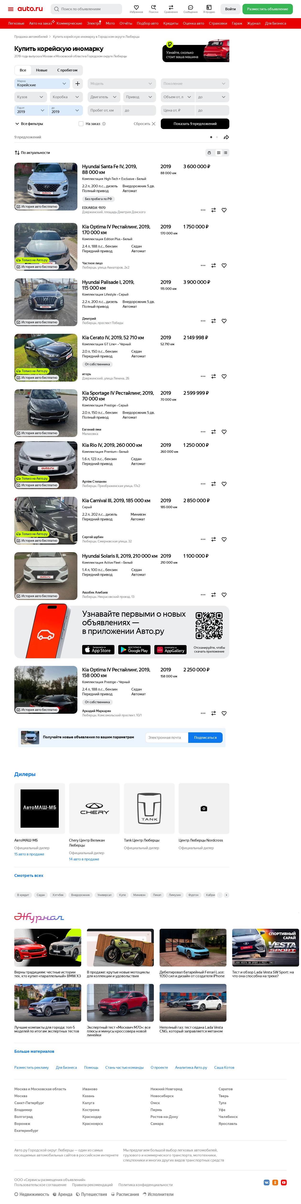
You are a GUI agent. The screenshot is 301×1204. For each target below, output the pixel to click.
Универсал (104, 895)
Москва (20, 1096)
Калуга (88, 1103)
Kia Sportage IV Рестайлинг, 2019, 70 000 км (118, 396)
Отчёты (126, 23)
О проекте (159, 1067)
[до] (212, 97)
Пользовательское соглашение (40, 1185)
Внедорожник (80, 895)
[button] (136, 9)
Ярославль (228, 1124)
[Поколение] (195, 83)
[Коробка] (66, 97)
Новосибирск (162, 1096)
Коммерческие (69, 23)
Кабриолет (213, 895)
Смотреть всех (28, 875)
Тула (222, 1103)
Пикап (157, 895)
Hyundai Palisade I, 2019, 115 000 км (108, 285)
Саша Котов (224, 1067)
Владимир (23, 1110)
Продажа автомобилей (31, 36)
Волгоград (23, 1117)
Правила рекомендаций (92, 1185)
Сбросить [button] (145, 123)
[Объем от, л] (178, 97)
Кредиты (170, 23)
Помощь (91, 1067)
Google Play (134, 649)
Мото (110, 23)
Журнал (253, 23)
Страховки (218, 23)
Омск (155, 1103)
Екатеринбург (26, 1130)
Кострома (90, 1110)
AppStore (98, 649)
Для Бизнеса (275, 23)
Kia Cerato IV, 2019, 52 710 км (113, 337)
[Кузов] (30, 97)
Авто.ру (30, 9)
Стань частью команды (124, 1067)
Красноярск (92, 1124)
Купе (122, 895)
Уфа (222, 1110)
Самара (156, 1124)
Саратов (226, 1089)
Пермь (156, 1110)
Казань (88, 1096)
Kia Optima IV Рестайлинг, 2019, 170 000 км (116, 229)
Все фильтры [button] (28, 124)
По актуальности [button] (32, 153)
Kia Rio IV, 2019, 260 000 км (112, 445)
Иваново (89, 1089)
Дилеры (25, 774)
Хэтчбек (58, 895)
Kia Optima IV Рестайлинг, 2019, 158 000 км (116, 672)
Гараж (237, 23)
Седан (41, 895)
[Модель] (122, 83)
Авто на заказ (41, 23)
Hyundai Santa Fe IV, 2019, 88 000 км (109, 169)
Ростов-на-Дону (164, 1117)
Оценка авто (193, 23)
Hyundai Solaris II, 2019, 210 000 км (119, 556)
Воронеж (22, 1124)
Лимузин (175, 895)
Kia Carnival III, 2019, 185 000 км (116, 500)
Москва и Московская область (40, 1089)
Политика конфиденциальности (145, 1185)
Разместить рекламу (31, 1067)
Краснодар (91, 1117)
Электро (94, 23)
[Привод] (139, 97)
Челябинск (228, 1117)
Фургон (193, 895)
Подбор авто (148, 23)
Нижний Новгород (166, 1089)
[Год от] (31, 110)
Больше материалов (34, 1051)
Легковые (16, 23)
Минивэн (139, 895)
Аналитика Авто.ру (191, 1067)
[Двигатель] (104, 97)
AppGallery (170, 649)
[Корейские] (42, 83)
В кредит (23, 895)
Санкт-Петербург (29, 1103)
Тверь (224, 1096)
